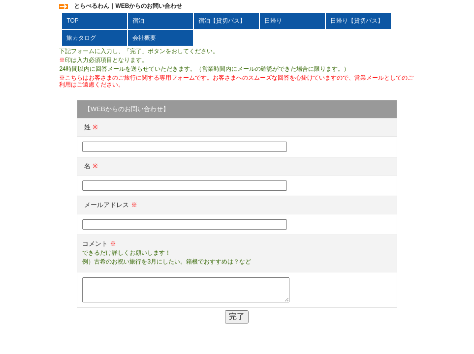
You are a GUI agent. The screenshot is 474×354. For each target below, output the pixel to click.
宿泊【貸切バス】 (225, 20)
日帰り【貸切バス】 (356, 20)
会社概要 (147, 37)
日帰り (273, 20)
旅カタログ (81, 37)
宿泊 (138, 20)
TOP (75, 20)
